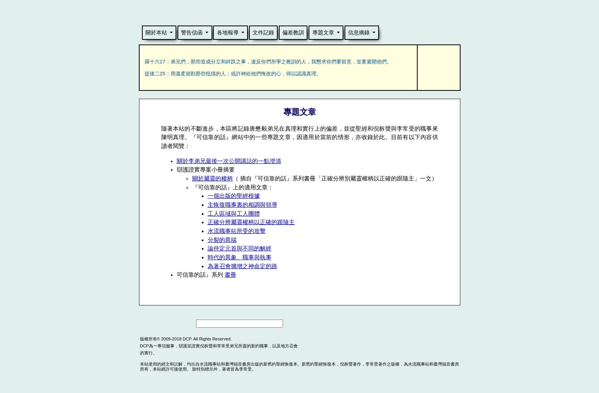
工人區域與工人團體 (234, 214)
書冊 (230, 275)
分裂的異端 (222, 240)
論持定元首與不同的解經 (239, 248)
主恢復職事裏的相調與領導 (242, 205)
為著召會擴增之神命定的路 (242, 266)
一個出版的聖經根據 (234, 196)
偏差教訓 (293, 32)
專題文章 (323, 32)
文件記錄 (263, 32)
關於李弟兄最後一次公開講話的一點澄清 (229, 161)
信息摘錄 (359, 32)
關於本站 (156, 32)
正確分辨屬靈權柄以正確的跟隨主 (251, 222)
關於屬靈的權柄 (212, 178)
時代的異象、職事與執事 (239, 257)
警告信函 (192, 32)
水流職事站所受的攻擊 (237, 231)
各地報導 (228, 32)
